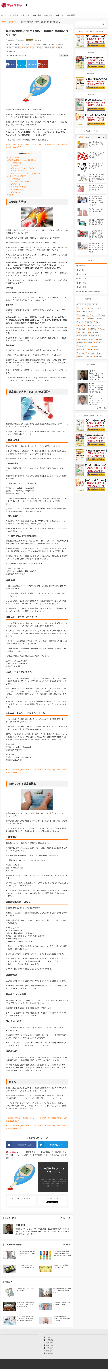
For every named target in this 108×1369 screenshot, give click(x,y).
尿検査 (26, 48)
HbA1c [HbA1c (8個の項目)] (81, 305)
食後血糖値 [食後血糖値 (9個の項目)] (91, 353)
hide (27, 153)
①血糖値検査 (15, 163)
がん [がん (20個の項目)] (96, 305)
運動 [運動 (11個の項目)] (97, 349)
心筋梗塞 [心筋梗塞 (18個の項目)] (88, 325)
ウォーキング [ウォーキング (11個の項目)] (83, 311)
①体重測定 (14, 179)
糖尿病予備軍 (50, 48)
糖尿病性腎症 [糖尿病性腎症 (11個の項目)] (83, 339)
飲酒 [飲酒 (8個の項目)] (100, 353)
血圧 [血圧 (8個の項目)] (88, 346)
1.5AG (10, 44)
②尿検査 (13, 165)
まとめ (10, 195)
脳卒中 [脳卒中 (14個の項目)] (98, 342)
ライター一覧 (65, 1218)
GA (45, 44)
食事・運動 (36, 15)
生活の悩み (48, 15)
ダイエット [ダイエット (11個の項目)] (82, 318)
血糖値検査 (12, 51)
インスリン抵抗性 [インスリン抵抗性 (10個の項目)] (94, 308)
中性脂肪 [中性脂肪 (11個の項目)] (91, 318)
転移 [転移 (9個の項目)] (90, 349)
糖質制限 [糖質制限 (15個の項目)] (99, 339)
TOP (3, 22)
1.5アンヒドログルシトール (24, 44)
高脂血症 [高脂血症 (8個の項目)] (81, 356)
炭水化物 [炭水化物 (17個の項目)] (102, 329)
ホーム (3, 15)
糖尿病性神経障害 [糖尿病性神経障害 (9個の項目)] (96, 336)
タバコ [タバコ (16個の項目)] (103, 315)
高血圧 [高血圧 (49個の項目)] (90, 356)
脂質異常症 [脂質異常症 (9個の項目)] (89, 342)
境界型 (18, 48)
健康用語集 (71, 15)
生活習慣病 (13, 15)
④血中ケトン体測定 (17, 187)
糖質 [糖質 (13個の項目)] (92, 339)
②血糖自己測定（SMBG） (20, 181)
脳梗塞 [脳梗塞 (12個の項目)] (81, 346)
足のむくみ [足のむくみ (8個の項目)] (82, 349)
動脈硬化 (60, 44)
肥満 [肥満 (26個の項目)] (80, 342)
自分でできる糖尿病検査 (16, 176)
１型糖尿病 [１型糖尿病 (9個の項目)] (99, 356)
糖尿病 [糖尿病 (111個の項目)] (97, 332)
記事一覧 (67, 1244)
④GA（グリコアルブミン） (20, 171)
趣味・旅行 (60, 15)
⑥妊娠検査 (14, 192)
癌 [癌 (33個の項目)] (90, 332)
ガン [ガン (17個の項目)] (92, 311)
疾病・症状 (25, 15)
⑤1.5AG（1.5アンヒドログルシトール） (25, 173)
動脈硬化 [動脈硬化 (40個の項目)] (89, 322)
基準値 (10, 48)
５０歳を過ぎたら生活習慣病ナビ (90, 291)
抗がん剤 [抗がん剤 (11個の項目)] (97, 325)
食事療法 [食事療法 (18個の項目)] (81, 353)
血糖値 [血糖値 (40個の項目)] (95, 346)
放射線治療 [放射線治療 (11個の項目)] (82, 329)
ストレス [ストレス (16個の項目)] (94, 315)
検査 (33, 48)
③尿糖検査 (14, 184)
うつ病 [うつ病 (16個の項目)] (89, 305)
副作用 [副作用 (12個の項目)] (81, 322)
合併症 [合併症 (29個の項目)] (98, 322)
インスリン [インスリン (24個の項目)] (82, 308)
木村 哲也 (37, 40)
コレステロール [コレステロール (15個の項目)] (83, 315)
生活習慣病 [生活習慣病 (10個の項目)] (82, 332)
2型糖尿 (38, 44)
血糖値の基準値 (13, 157)
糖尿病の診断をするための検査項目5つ (21, 160)
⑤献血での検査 (16, 189)
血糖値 (60, 48)
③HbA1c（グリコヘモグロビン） (22, 168)
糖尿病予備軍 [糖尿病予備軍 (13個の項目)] (83, 336)
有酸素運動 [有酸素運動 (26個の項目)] (92, 329)
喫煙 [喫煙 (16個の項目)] (80, 325)
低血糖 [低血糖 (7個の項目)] (100, 318)
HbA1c (52, 44)
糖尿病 (40, 48)
